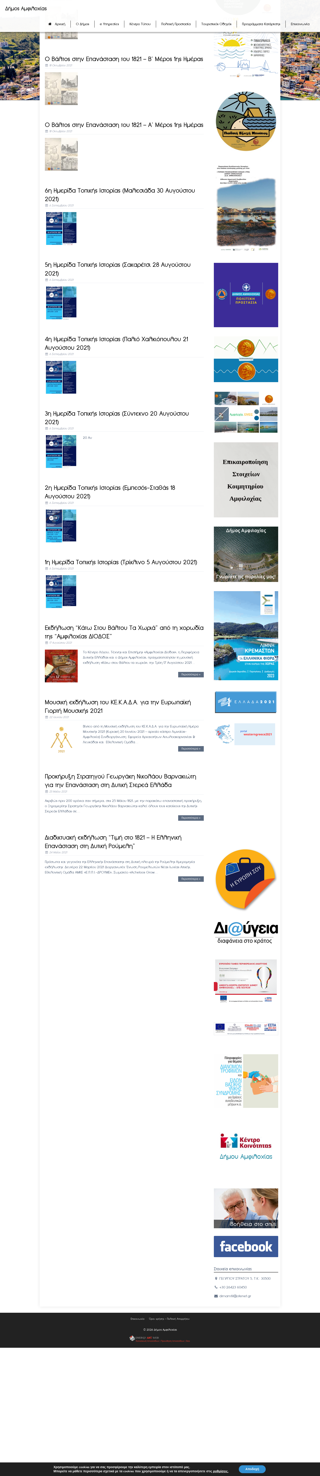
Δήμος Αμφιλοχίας (26, 8)
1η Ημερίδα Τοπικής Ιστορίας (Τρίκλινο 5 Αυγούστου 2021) (121, 562)
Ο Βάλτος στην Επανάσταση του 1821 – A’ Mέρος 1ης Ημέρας (124, 125)
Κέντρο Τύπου (140, 24)
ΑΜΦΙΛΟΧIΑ (246, 770)
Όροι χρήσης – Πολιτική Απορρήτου (169, 1318)
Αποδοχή (252, 1469)
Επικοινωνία (300, 24)
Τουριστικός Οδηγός (216, 24)
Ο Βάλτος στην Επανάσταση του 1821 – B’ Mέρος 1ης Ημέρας (124, 59)
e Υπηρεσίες (109, 24)
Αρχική (60, 24)
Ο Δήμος (82, 24)
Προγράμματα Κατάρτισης (261, 24)
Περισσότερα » (190, 674)
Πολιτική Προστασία (176, 24)
